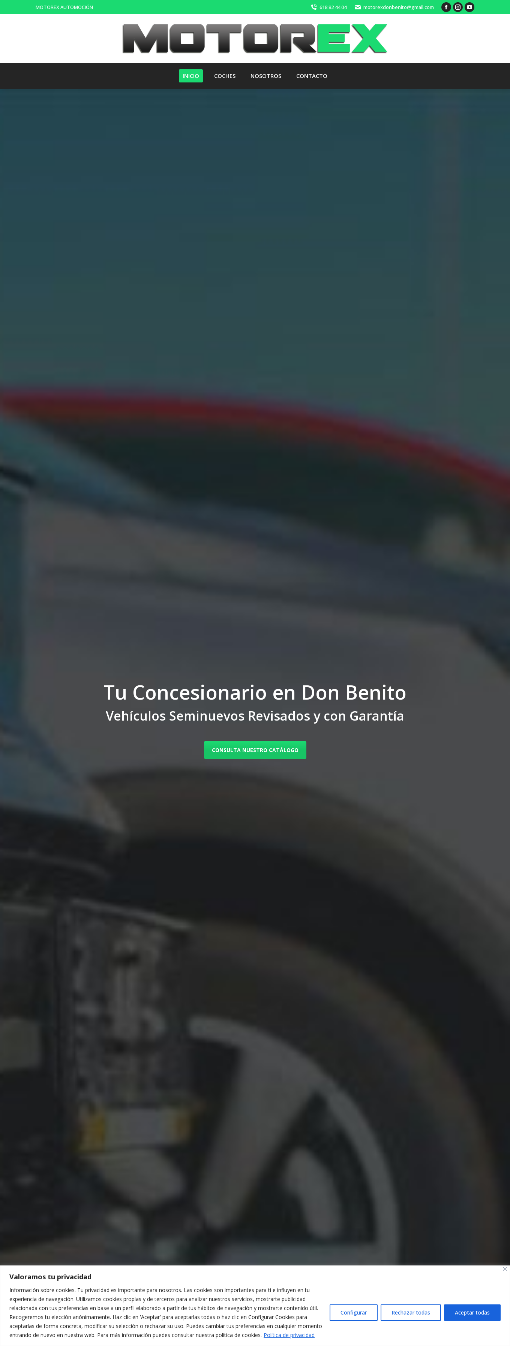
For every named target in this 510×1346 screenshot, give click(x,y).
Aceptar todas (472, 1312)
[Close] (505, 1269)
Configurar (353, 1312)
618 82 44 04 (328, 7)
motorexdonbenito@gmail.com (394, 7)
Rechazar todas (411, 1312)
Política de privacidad (289, 1335)
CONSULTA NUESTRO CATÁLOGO (255, 750)
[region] (255, 1305)
